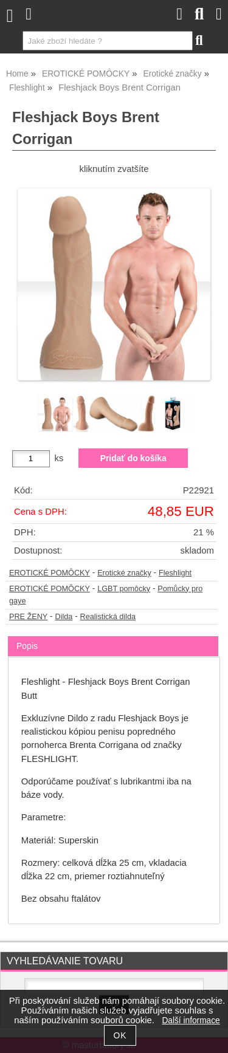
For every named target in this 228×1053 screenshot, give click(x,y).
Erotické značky (124, 573)
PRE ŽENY (28, 616)
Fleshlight (175, 573)
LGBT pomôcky (123, 589)
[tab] (113, 636)
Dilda (64, 616)
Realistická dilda (108, 616)
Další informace (190, 1020)
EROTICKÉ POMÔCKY (49, 573)
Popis (27, 646)
